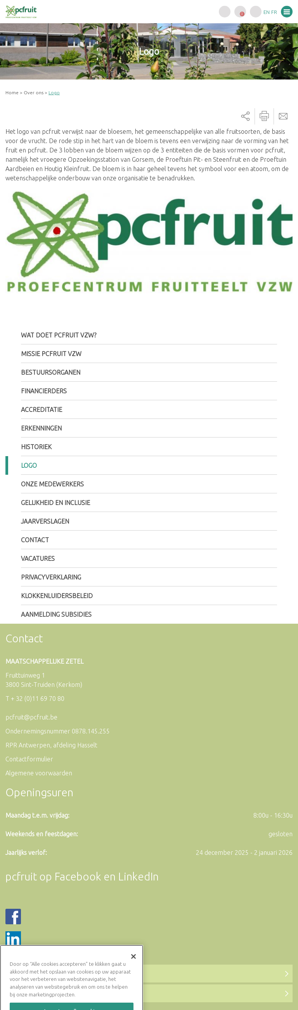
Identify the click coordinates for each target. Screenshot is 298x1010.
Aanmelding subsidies (56, 614)
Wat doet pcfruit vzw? (58, 335)
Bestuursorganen (50, 372)
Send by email (283, 116)
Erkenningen (41, 428)
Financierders (44, 390)
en (266, 12)
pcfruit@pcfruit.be (31, 717)
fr (274, 12)
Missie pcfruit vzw (51, 353)
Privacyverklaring (51, 577)
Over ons (33, 92)
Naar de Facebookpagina (55, 973)
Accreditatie (41, 409)
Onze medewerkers (52, 484)
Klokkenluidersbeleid (57, 595)
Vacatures (38, 558)
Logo (29, 465)
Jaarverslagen (45, 521)
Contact (35, 539)
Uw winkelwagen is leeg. (240, 11)
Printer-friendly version (264, 116)
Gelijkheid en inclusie (55, 502)
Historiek (36, 446)
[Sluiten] (133, 974)
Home (12, 92)
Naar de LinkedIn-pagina (54, 993)
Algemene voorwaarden (38, 773)
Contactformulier (29, 759)
